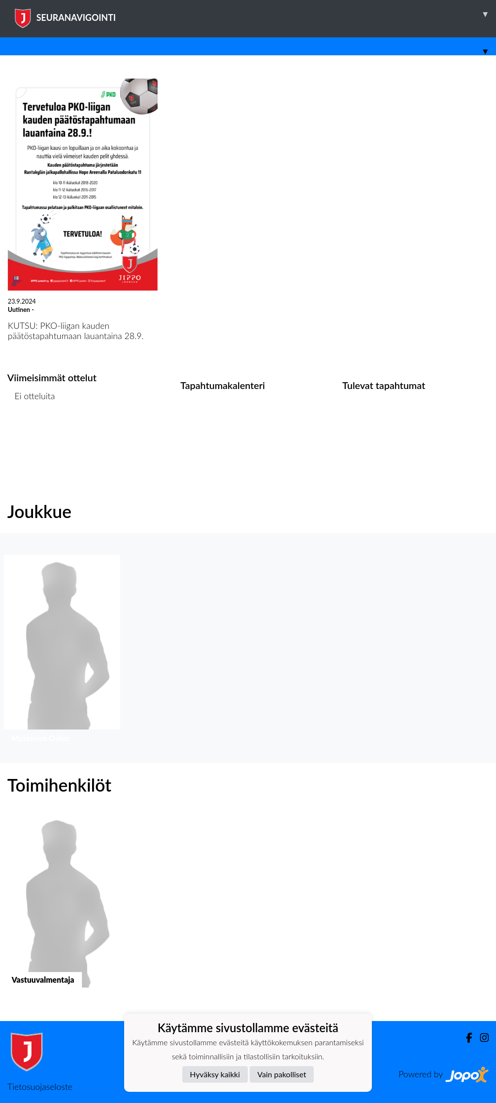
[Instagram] (480, 1038)
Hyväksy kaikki (215, 1074)
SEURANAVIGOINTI (254, 14)
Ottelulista (31, 433)
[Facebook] (465, 1038)
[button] (62, 651)
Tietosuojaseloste (39, 1086)
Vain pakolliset (281, 1074)
